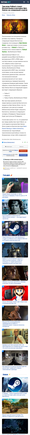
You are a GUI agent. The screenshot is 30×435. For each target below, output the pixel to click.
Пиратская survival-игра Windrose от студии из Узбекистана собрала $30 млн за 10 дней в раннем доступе (14, 238)
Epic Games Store (5, 139)
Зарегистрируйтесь (7, 154)
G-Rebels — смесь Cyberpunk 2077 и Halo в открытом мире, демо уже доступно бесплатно (14, 395)
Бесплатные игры (17, 139)
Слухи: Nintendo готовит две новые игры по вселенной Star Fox (14, 302)
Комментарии (8, 146)
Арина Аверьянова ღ (9, 142)
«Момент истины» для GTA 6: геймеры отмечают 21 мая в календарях (14, 282)
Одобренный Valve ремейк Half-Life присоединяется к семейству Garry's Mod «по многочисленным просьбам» (15, 346)
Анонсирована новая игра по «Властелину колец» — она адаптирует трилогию (14, 217)
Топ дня (6, 175)
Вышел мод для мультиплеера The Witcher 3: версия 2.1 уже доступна (13, 415)
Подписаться (23, 150)
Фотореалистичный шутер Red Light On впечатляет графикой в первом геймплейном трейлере (14, 368)
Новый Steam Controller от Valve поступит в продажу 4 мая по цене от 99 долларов (14, 195)
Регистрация (23, 155)
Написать (21, 146)
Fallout (11, 139)
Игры (3, 15)
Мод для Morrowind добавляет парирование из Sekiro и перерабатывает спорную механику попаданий (13, 324)
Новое (5, 374)
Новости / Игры (11, 15)
